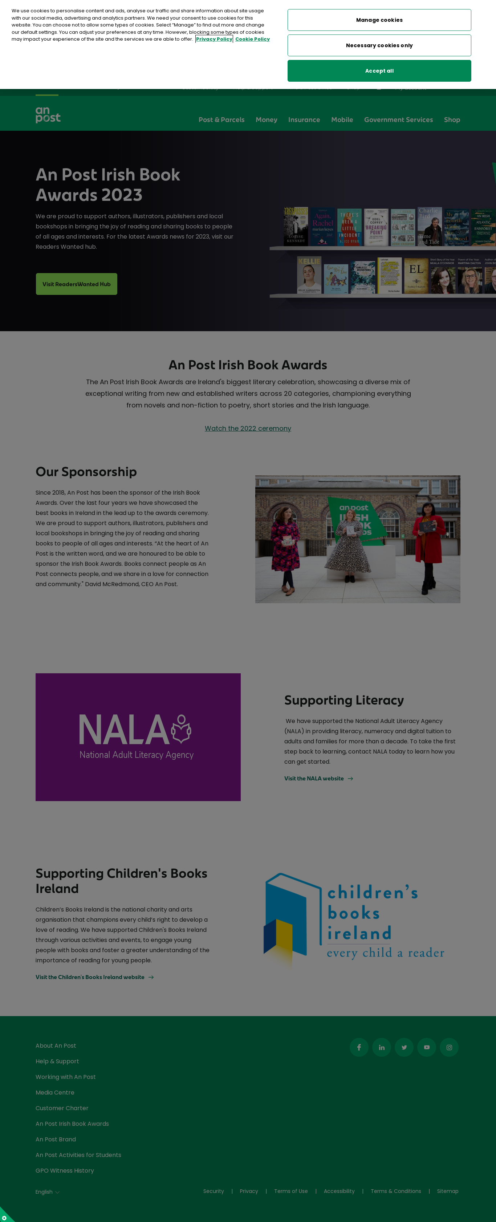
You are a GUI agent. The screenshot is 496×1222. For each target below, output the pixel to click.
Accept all (379, 70)
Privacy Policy (214, 39)
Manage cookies (379, 20)
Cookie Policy (252, 39)
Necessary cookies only (379, 45)
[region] (248, 44)
